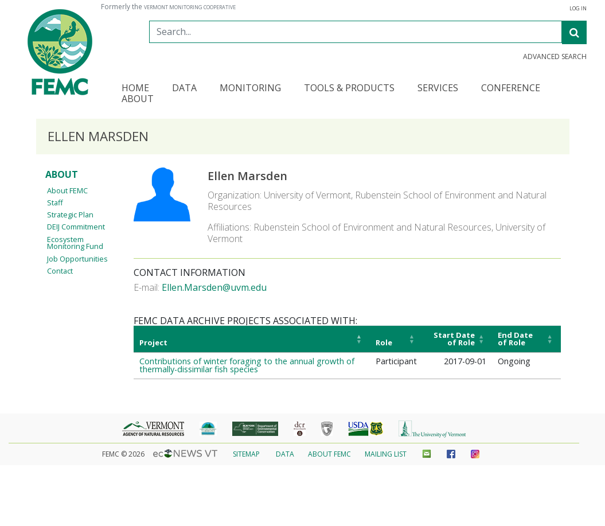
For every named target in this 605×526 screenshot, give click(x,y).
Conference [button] (510, 88)
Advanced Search (555, 56)
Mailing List (386, 454)
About (61, 174)
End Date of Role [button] (515, 339)
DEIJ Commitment (76, 226)
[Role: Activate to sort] (396, 338)
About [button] (138, 99)
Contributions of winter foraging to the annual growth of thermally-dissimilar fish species (246, 365)
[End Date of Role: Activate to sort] (526, 338)
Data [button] (184, 88)
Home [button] (135, 88)
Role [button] (384, 342)
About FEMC (67, 190)
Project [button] (153, 342)
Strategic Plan (70, 214)
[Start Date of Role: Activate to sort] (457, 338)
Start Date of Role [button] (454, 339)
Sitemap (246, 454)
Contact (60, 271)
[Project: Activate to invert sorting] (252, 338)
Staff (55, 202)
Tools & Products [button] (349, 88)
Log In (578, 8)
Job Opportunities (77, 259)
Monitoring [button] (250, 88)
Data (285, 454)
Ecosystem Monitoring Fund (75, 243)
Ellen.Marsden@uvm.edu (214, 287)
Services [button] (437, 88)
